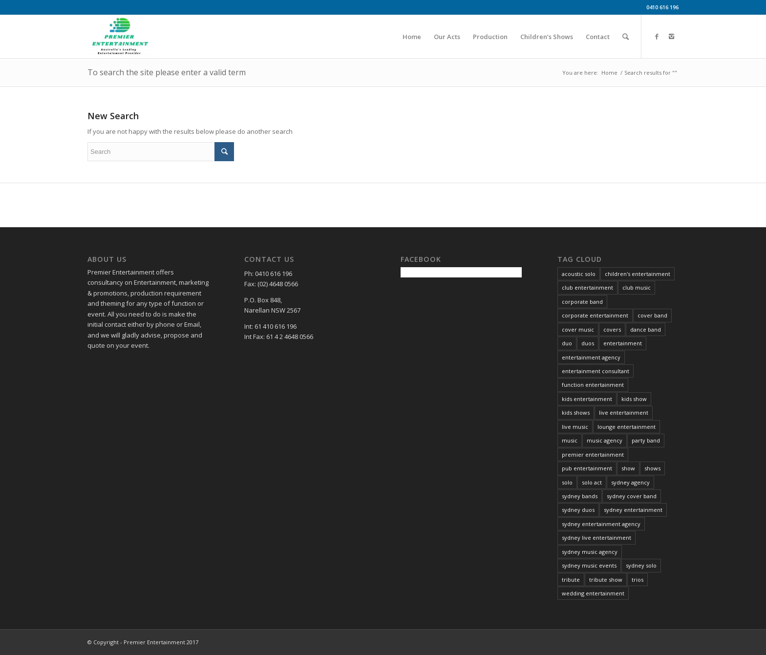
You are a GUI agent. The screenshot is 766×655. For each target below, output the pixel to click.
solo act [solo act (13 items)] (592, 482)
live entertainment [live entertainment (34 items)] (623, 412)
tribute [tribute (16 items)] (571, 579)
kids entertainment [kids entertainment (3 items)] (587, 398)
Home (609, 72)
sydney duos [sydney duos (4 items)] (578, 509)
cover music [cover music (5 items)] (578, 329)
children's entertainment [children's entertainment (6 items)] (637, 273)
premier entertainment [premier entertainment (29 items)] (593, 454)
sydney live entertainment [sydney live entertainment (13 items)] (596, 537)
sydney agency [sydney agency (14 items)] (630, 482)
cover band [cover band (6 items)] (652, 315)
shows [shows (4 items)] (652, 468)
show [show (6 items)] (628, 468)
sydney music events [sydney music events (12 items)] (589, 565)
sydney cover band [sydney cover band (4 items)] (632, 496)
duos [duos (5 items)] (587, 343)
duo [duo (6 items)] (567, 343)
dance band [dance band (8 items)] (645, 329)
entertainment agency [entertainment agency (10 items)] (591, 357)
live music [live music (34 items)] (575, 426)
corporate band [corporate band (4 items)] (582, 301)
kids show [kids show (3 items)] (634, 398)
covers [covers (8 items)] (612, 329)
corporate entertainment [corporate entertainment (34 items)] (595, 315)
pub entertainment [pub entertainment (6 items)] (587, 468)
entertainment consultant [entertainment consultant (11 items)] (595, 371)
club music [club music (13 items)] (636, 287)
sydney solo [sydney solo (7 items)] (641, 565)
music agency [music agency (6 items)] (604, 440)
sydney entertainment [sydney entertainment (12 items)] (633, 509)
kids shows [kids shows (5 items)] (576, 412)
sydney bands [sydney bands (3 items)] (579, 496)
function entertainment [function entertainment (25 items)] (593, 384)
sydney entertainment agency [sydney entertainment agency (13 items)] (601, 524)
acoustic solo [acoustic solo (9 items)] (579, 273)
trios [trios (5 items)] (637, 579)
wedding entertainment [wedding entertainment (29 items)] (593, 593)
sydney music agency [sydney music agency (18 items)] (589, 551)
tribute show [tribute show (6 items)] (605, 579)
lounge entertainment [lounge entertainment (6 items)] (626, 426)
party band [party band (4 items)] (646, 440)
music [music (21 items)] (569, 440)
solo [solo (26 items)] (567, 482)
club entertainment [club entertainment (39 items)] (587, 287)
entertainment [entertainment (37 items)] (622, 343)
